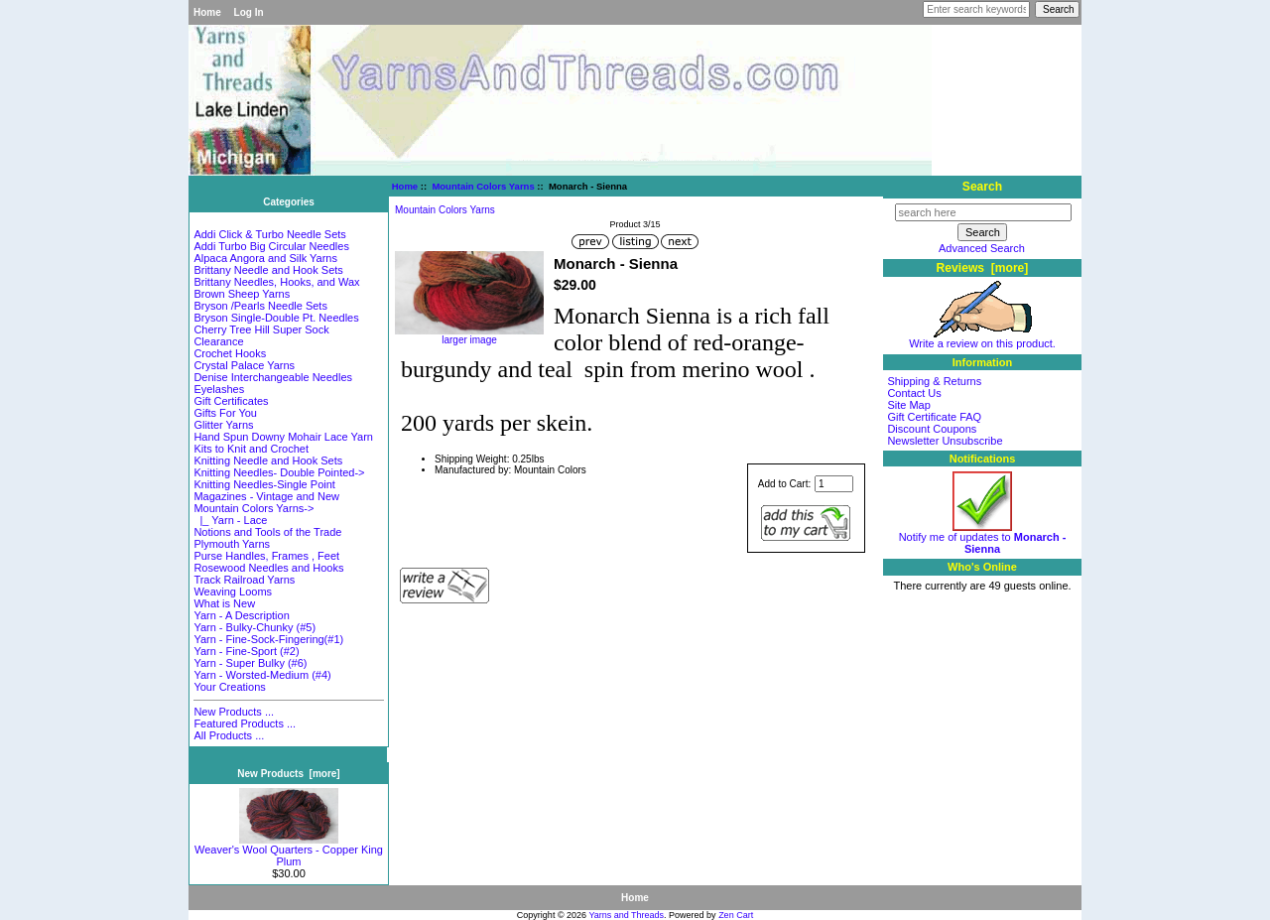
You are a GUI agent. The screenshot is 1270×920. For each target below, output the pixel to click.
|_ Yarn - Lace (230, 520)
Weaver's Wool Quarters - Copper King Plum (288, 850)
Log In (249, 12)
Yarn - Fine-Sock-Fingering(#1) (268, 639)
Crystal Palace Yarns (244, 365)
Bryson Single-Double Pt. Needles (275, 318)
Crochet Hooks (229, 353)
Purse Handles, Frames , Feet (266, 556)
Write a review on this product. (982, 338)
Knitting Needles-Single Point (263, 484)
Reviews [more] (983, 268)
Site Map (908, 405)
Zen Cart (735, 915)
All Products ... (228, 735)
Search (982, 187)
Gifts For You (225, 413)
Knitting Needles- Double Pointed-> (278, 472)
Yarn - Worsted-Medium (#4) (261, 675)
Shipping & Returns (934, 381)
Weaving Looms (232, 591)
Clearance (218, 341)
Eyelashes (218, 389)
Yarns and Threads (626, 915)
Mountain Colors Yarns (483, 186)
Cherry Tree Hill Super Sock (260, 329)
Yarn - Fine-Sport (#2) (246, 651)
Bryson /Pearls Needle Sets (260, 306)
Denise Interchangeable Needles (272, 377)
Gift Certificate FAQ (934, 417)
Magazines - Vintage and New (266, 496)
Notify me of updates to (983, 538)
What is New (224, 603)
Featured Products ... (244, 723)
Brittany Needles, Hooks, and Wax (276, 282)
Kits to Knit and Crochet (251, 449)
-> (253, 508)
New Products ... (233, 712)
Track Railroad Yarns (244, 580)
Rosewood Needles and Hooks (268, 568)
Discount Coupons (931, 429)
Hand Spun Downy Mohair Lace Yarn (283, 437)
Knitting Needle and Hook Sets (267, 460)
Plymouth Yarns (231, 544)
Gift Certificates (230, 401)
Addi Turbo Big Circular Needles (271, 246)
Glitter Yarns (223, 425)
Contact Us (914, 393)
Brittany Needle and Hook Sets (267, 270)
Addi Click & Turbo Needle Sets (269, 234)
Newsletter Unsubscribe (944, 441)
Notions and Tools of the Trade (267, 532)
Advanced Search (982, 248)
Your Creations (229, 687)
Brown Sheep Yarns (241, 294)
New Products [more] (288, 773)
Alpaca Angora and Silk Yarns (265, 258)
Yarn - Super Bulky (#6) (250, 663)
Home (207, 12)
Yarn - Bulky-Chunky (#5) (254, 627)
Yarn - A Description (241, 615)
